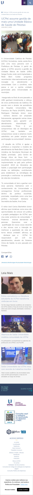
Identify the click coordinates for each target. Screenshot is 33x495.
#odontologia (27, 262)
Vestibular (16, 454)
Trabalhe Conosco (16, 450)
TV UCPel (16, 463)
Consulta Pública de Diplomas (16, 471)
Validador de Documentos (16, 465)
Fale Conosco (16, 448)
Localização (16, 444)
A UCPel (16, 442)
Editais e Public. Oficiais (16, 452)
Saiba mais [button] (24, 484)
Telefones (16, 446)
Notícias (6, 12)
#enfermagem (12, 262)
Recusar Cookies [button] (10, 489)
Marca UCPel (16, 461)
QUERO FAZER (26, 390)
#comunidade (19, 262)
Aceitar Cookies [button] (23, 489)
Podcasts (16, 458)
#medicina (5, 262)
